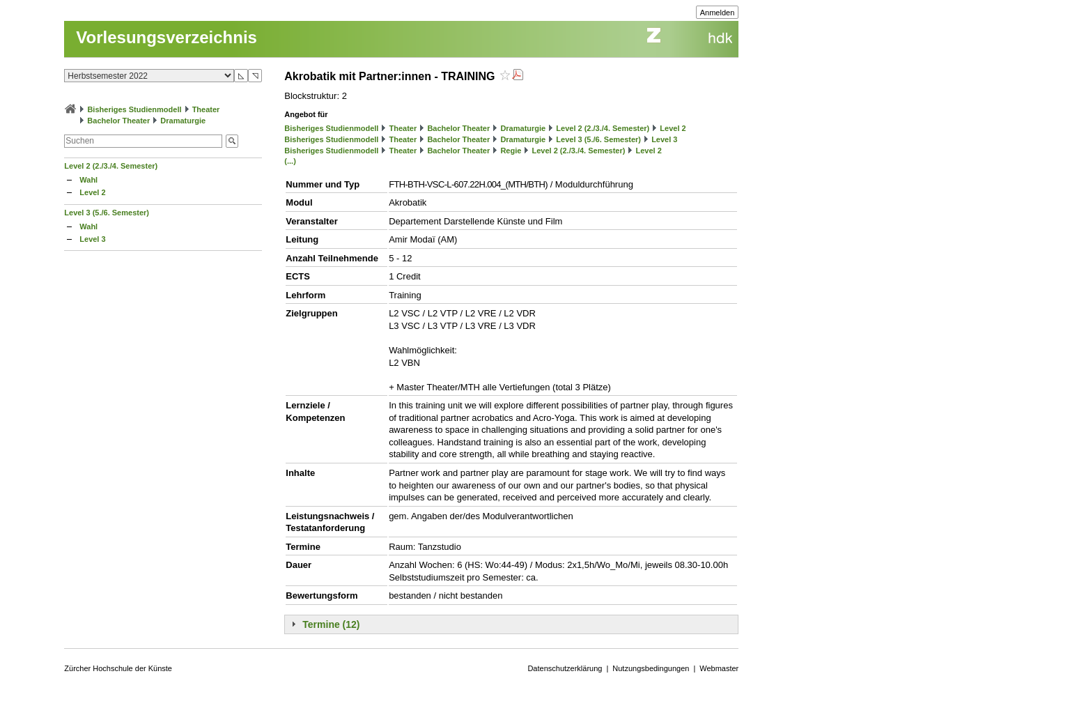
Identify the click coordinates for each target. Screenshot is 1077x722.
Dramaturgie (183, 120)
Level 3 (92, 239)
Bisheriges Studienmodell (134, 109)
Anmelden (717, 12)
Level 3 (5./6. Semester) (106, 212)
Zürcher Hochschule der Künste (118, 668)
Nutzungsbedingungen (650, 668)
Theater (206, 109)
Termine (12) (330, 624)
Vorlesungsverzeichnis (166, 37)
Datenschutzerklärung (564, 668)
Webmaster (718, 668)
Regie (510, 150)
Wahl (88, 180)
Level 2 (92, 192)
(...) (290, 161)
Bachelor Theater (118, 120)
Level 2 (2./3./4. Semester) (110, 166)
